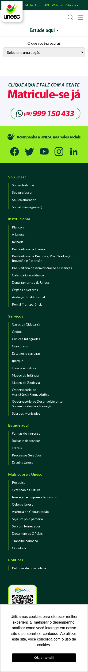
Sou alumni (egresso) (27, 207)
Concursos (20, 346)
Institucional (19, 218)
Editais (17, 448)
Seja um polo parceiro (27, 519)
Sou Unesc (17, 177)
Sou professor (22, 192)
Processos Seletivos (27, 455)
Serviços (15, 316)
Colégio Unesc (22, 504)
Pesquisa (18, 482)
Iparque (17, 361)
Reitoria (17, 242)
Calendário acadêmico (28, 275)
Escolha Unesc (22, 462)
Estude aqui (18, 425)
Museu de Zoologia (26, 383)
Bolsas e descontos (26, 441)
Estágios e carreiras (26, 353)
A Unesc (18, 234)
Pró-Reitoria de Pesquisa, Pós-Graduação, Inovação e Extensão (42, 258)
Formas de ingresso (26, 433)
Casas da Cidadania (26, 324)
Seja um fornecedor (26, 526)
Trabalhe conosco (25, 541)
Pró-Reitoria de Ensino (28, 249)
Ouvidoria (19, 548)
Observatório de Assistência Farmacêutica (30, 392)
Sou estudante (23, 185)
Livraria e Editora (24, 368)
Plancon (18, 227)
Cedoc (17, 332)
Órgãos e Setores (25, 290)
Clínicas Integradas (26, 339)
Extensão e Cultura (26, 490)
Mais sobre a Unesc (25, 474)
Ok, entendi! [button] (44, 658)
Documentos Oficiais (27, 533)
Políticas (15, 560)
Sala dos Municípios (26, 413)
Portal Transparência (27, 304)
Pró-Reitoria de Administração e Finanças (42, 268)
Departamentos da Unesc (31, 282)
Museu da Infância (25, 375)
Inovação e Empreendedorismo (34, 497)
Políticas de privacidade (29, 568)
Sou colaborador (24, 200)
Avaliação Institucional (28, 297)
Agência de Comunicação (30, 512)
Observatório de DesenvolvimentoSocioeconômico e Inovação (37, 403)
